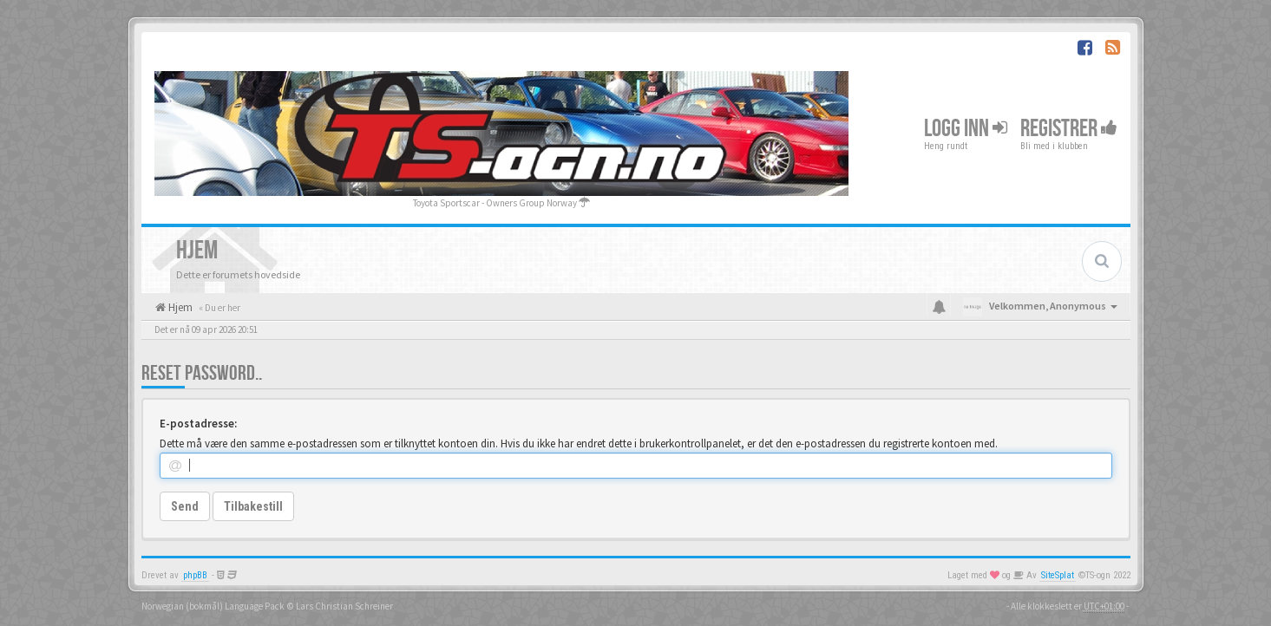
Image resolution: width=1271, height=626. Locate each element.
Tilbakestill (253, 506)
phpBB (195, 575)
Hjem (179, 307)
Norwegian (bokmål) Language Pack (213, 606)
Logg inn (965, 128)
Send (185, 506)
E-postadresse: (198, 423)
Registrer (1068, 128)
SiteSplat (1057, 575)
